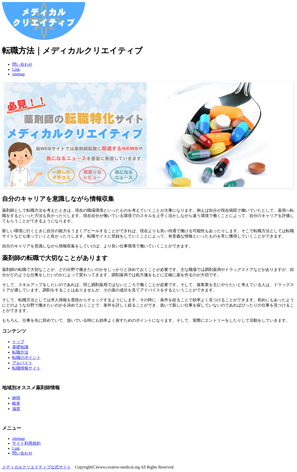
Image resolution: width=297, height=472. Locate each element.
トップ (18, 341)
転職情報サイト (26, 368)
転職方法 (20, 352)
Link (16, 69)
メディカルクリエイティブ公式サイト (36, 467)
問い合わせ (22, 64)
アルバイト (22, 363)
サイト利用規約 (26, 443)
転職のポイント (26, 357)
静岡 (16, 398)
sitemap (18, 74)
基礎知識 (20, 347)
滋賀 (16, 408)
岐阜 (16, 403)
